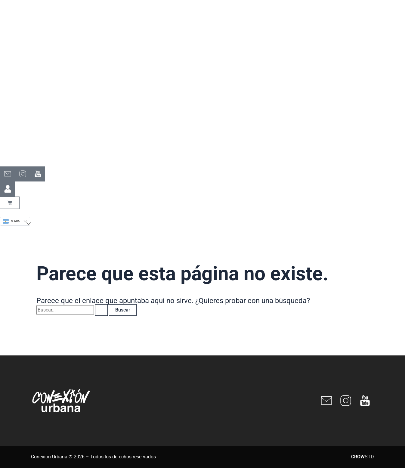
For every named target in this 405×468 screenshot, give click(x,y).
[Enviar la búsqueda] (101, 310)
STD (362, 457)
